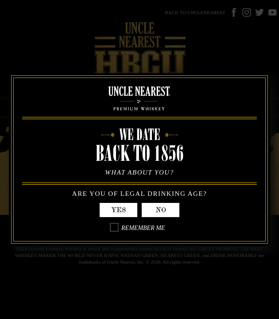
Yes (118, 210)
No (160, 210)
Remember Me (143, 228)
